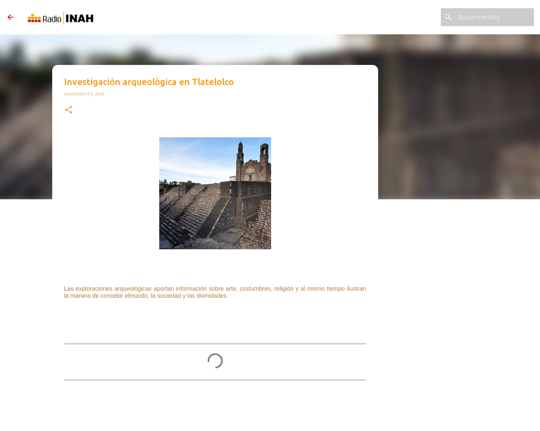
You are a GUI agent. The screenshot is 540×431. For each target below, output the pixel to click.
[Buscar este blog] (495, 17)
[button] (68, 110)
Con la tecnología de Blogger (270, 417)
